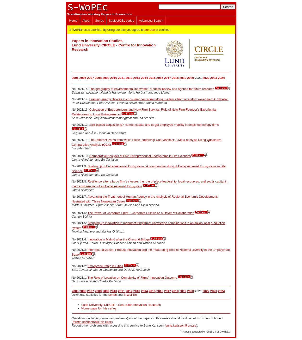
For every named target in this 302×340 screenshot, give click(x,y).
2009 (106, 78)
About (86, 20)
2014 (144, 78)
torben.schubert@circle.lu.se (92, 322)
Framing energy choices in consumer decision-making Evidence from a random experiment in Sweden (158, 99)
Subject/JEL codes (121, 20)
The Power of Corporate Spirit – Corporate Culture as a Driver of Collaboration (140, 213)
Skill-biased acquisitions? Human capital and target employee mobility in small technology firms (154, 124)
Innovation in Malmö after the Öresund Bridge (119, 239)
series (112, 294)
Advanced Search (151, 20)
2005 (75, 78)
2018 (175, 78)
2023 (213, 78)
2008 (98, 78)
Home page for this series (99, 308)
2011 (121, 78)
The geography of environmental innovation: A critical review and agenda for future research (151, 89)
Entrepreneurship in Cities (105, 266)
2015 (152, 78)
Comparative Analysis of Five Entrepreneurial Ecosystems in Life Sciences (140, 156)
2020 (190, 78)
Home (73, 20)
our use (149, 29)
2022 (206, 78)
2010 (113, 78)
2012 (129, 78)
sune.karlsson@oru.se (181, 325)
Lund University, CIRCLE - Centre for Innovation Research (121, 305)
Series (99, 20)
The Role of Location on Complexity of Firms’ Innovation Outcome (132, 277)
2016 (159, 78)
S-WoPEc (130, 294)
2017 (167, 78)
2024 (221, 78)
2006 (83, 78)
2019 (182, 78)
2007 (90, 78)
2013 (136, 78)
